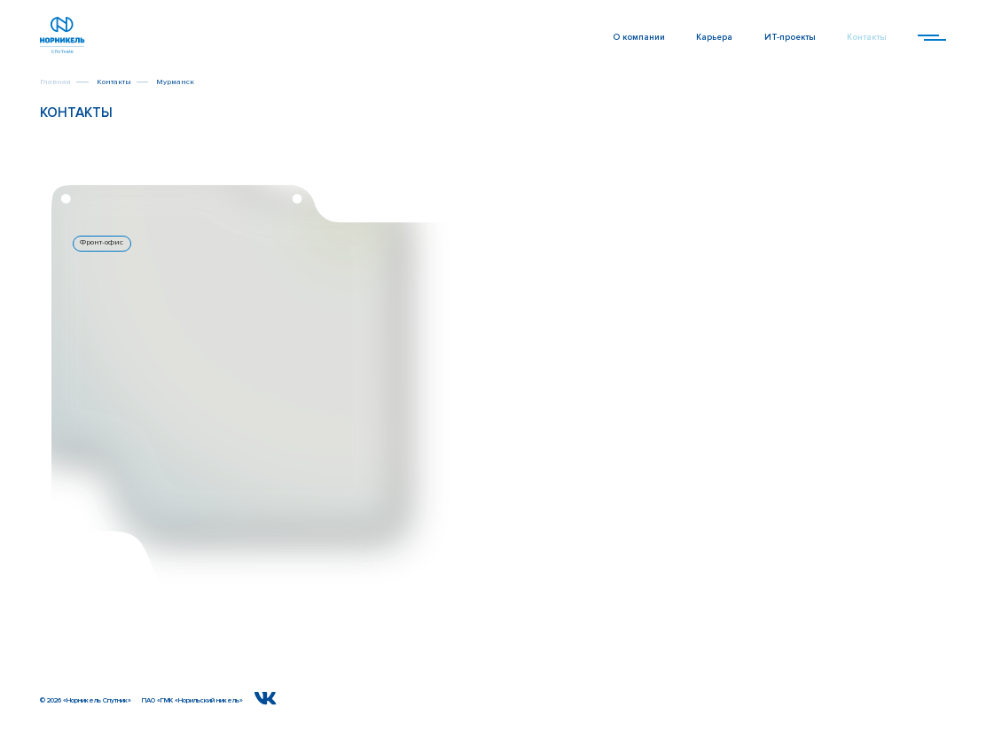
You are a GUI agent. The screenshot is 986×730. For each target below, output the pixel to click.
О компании (639, 38)
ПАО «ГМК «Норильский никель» (192, 700)
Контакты (867, 38)
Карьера (714, 38)
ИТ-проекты (790, 38)
